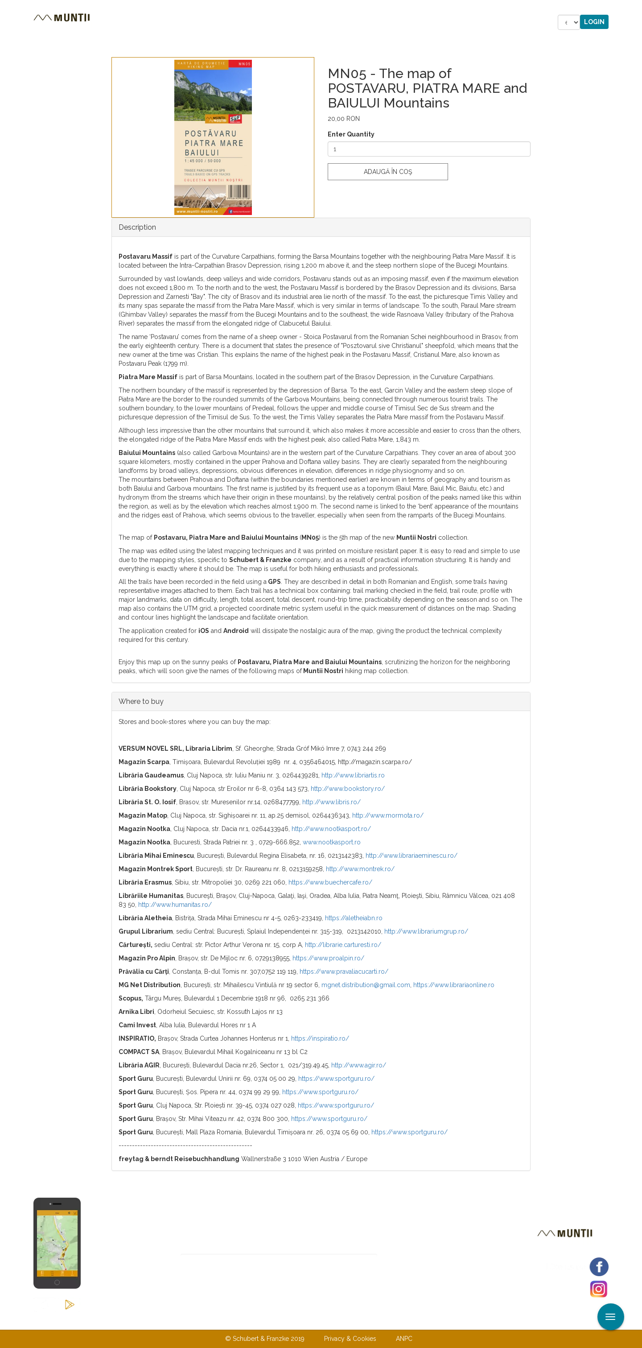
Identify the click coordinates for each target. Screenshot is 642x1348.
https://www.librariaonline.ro (453, 984)
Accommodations (217, 22)
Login (594, 21)
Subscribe (408, 1261)
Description (137, 227)
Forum (361, 22)
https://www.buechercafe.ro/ (330, 882)
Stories (282, 22)
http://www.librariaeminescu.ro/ (411, 855)
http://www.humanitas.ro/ (175, 904)
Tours (155, 22)
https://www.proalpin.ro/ (328, 958)
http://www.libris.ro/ (331, 802)
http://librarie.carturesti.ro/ (343, 944)
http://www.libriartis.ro (353, 775)
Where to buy (141, 701)
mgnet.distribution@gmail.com (365, 984)
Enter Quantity (351, 134)
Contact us (303, 1320)
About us (255, 1320)
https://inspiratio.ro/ (320, 1038)
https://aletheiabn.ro (354, 918)
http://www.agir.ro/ (358, 1065)
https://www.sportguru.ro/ (336, 1078)
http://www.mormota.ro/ (388, 815)
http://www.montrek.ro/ (360, 868)
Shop (322, 22)
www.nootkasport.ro (332, 842)
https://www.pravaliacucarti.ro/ (344, 971)
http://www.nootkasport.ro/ (331, 828)
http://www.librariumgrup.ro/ (426, 931)
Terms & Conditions (366, 1320)
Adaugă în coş (388, 171)
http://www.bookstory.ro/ (348, 788)
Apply (635, 8)
